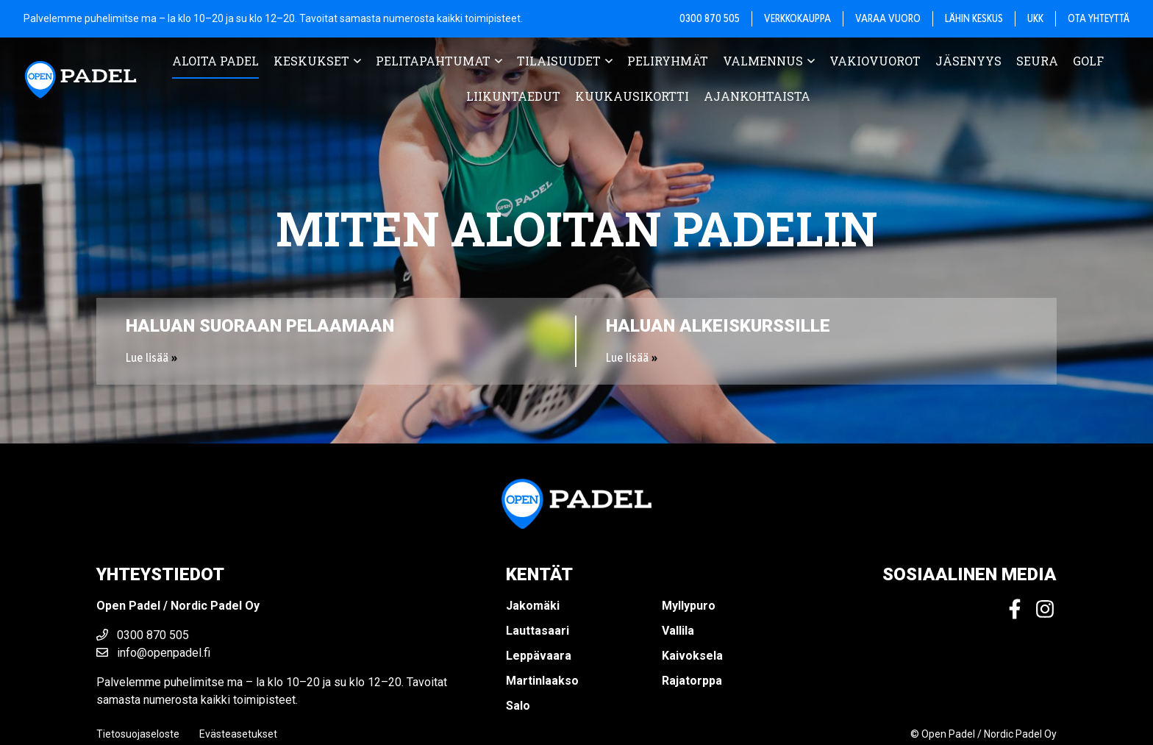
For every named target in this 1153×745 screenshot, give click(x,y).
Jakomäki (533, 606)
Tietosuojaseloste (137, 734)
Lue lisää (147, 358)
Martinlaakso (542, 681)
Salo (518, 706)
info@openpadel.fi (153, 653)
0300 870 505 (142, 635)
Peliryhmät (667, 60)
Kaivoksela (692, 656)
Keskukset (311, 60)
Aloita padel (215, 60)
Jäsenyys (968, 60)
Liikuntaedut (513, 96)
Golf (1088, 60)
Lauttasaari (537, 631)
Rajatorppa (692, 681)
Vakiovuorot (875, 60)
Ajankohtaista (757, 96)
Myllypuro (688, 606)
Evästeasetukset (238, 734)
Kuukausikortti (632, 96)
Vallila (678, 631)
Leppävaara (538, 656)
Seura (1037, 60)
